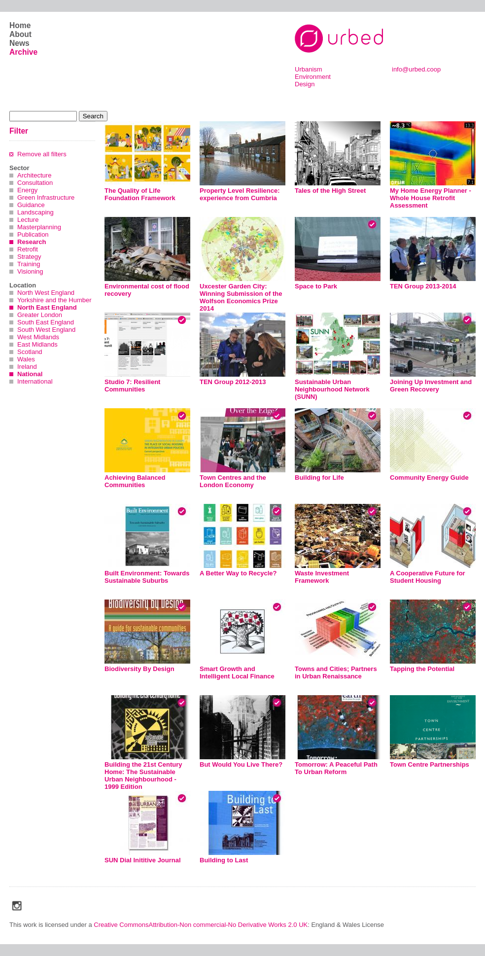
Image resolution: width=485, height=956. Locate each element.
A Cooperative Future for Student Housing (427, 576)
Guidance (31, 205)
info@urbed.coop (416, 69)
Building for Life (319, 477)
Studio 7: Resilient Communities (132, 385)
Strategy (29, 256)
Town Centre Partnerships (429, 764)
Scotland (29, 351)
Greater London (39, 315)
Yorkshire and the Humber (54, 300)
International (35, 381)
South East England (45, 322)
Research (31, 242)
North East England (47, 307)
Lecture (27, 219)
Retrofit (27, 249)
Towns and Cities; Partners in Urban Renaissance (336, 672)
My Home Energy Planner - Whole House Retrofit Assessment (430, 198)
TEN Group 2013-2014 (423, 286)
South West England (46, 329)
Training (28, 264)
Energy (27, 190)
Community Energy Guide (429, 477)
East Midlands (37, 344)
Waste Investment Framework (322, 576)
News (19, 43)
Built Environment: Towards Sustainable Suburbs (146, 576)
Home (20, 25)
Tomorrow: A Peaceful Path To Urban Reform (336, 768)
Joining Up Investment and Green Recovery (431, 385)
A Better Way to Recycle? (238, 573)
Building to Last (224, 860)
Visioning (30, 271)
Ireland (27, 366)
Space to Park (316, 286)
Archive (23, 52)
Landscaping (35, 212)
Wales (26, 359)
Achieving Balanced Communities (135, 481)
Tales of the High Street (330, 190)
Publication (33, 234)
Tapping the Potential (422, 669)
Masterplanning (39, 227)
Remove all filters (42, 154)
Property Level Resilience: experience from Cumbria (240, 194)
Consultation (35, 182)
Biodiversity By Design (139, 669)
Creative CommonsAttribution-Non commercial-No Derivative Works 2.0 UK (201, 924)
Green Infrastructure (45, 197)
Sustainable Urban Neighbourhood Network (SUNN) (332, 389)
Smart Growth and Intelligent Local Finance (237, 672)
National (29, 374)
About (20, 34)
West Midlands (38, 337)
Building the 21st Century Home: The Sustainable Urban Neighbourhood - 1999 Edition (143, 775)
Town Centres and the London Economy (233, 481)
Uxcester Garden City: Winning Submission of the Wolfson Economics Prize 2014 (241, 297)
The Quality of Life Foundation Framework (139, 194)
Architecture (34, 175)
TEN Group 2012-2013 (233, 382)
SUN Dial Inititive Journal (142, 860)
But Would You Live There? (241, 764)
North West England (45, 292)
